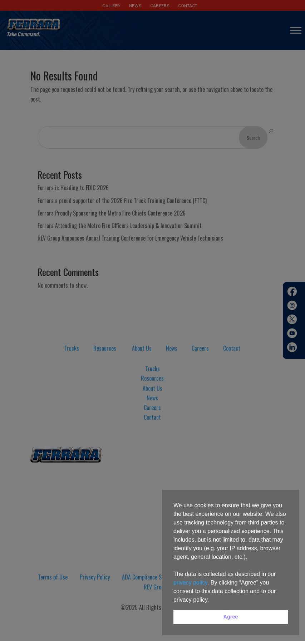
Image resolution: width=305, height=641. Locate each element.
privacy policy (190, 583)
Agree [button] (230, 617)
